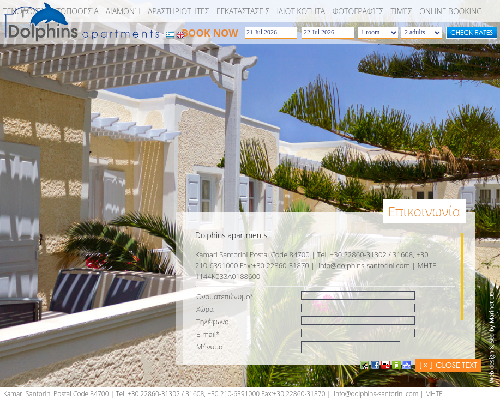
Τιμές (401, 11)
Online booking (450, 11)
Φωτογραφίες (358, 11)
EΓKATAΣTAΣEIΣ (242, 11)
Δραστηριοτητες (178, 11)
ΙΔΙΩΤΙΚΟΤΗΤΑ (301, 11)
